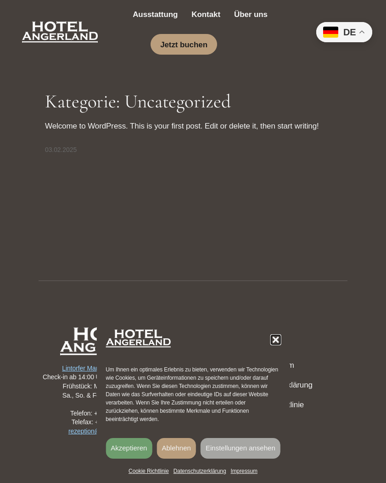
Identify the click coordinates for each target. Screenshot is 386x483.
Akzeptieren (129, 448)
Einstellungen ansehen (240, 448)
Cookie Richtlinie (149, 471)
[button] (275, 339)
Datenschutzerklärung (199, 471)
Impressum (243, 471)
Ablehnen (176, 448)
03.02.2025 (61, 149)
